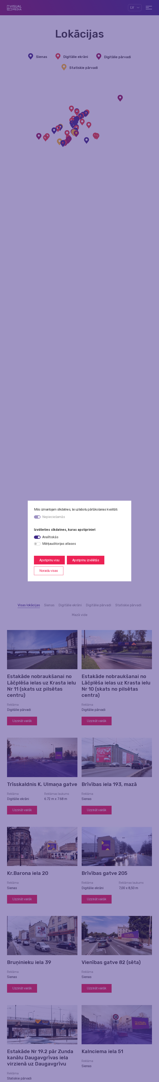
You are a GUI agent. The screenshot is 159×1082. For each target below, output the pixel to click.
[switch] (37, 537)
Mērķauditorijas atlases (59, 544)
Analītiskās (50, 537)
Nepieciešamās (53, 517)
